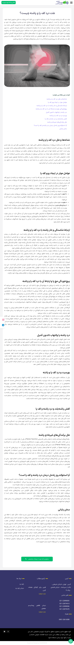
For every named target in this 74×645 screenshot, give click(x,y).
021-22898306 (64, 606)
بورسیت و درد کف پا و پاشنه (58, 115)
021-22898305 (64, 601)
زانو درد (21, 584)
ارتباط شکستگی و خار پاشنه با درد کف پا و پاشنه (52, 106)
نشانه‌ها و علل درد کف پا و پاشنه (57, 99)
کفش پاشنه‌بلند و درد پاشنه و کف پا (56, 119)
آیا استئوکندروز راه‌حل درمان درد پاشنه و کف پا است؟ (50, 125)
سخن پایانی (63, 129)
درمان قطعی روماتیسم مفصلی (37, 607)
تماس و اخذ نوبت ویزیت (8, 2)
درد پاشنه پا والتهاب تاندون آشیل (56, 112)
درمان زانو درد (19, 588)
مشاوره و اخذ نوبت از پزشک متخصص (37, 559)
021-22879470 (64, 609)
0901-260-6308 (64, 620)
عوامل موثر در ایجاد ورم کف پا (57, 102)
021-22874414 (64, 604)
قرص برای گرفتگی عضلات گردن (37, 588)
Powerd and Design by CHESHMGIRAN (37, 643)
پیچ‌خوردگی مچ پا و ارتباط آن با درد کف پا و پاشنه (51, 109)
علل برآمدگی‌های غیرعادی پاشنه (57, 122)
